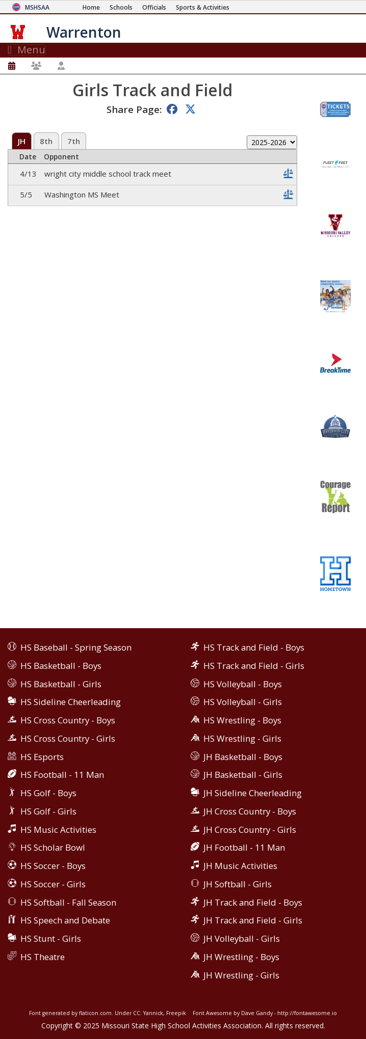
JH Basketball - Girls (242, 774)
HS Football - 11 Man (62, 774)
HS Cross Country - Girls (67, 738)
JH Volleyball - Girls (241, 938)
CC (136, 1013)
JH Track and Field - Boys (252, 902)
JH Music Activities (240, 866)
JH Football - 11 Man (244, 847)
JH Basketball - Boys (242, 757)
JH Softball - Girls (237, 884)
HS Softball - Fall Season (68, 902)
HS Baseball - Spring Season (76, 647)
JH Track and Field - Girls (252, 920)
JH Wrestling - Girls (241, 975)
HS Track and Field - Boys (253, 647)
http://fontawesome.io (307, 1013)
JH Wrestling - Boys (241, 957)
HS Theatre (42, 957)
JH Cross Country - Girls (249, 829)
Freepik (176, 1013)
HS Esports (42, 757)
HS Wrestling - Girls (242, 738)
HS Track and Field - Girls (253, 665)
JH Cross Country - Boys (249, 811)
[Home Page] (91, 7)
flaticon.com (95, 1013)
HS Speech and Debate (65, 920)
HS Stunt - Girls (50, 938)
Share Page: (134, 109)
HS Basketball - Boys (60, 665)
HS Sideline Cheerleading (70, 702)
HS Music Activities (58, 829)
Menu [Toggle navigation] (26, 49)
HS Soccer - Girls (53, 884)
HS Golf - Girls (48, 811)
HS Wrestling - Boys (242, 720)
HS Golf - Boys (48, 793)
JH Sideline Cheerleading (252, 793)
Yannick (153, 1013)
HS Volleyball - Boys (242, 684)
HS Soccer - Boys (53, 866)
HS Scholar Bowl (52, 847)
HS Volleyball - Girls (242, 702)
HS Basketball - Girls (60, 684)
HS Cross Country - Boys (67, 720)
